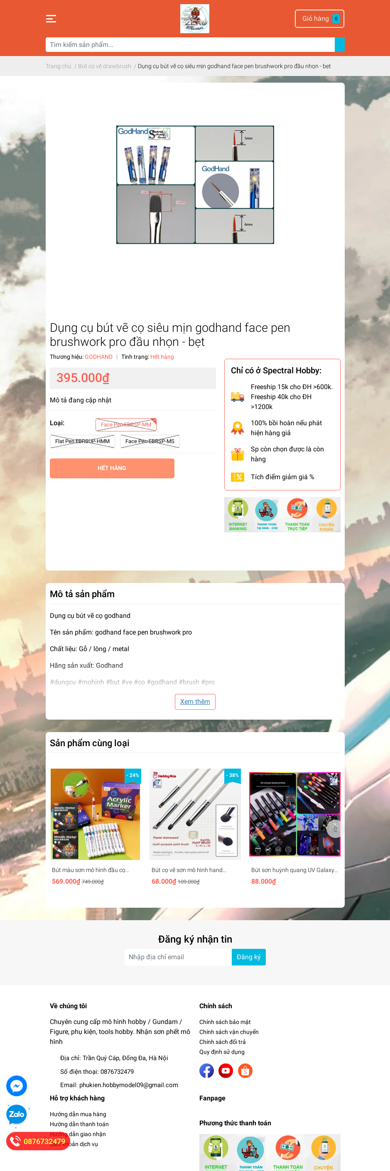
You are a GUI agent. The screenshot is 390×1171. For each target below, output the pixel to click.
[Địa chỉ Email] (195, 957)
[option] (95, 828)
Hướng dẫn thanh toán (79, 1124)
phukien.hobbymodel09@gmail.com (128, 1085)
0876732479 (117, 1071)
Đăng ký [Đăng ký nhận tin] (249, 957)
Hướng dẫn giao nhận (78, 1134)
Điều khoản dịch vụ (74, 1144)
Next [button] (335, 829)
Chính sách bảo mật (225, 1022)
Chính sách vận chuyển (229, 1032)
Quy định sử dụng (222, 1052)
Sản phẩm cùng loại (90, 742)
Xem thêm (195, 702)
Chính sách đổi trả (222, 1042)
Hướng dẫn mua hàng (78, 1114)
